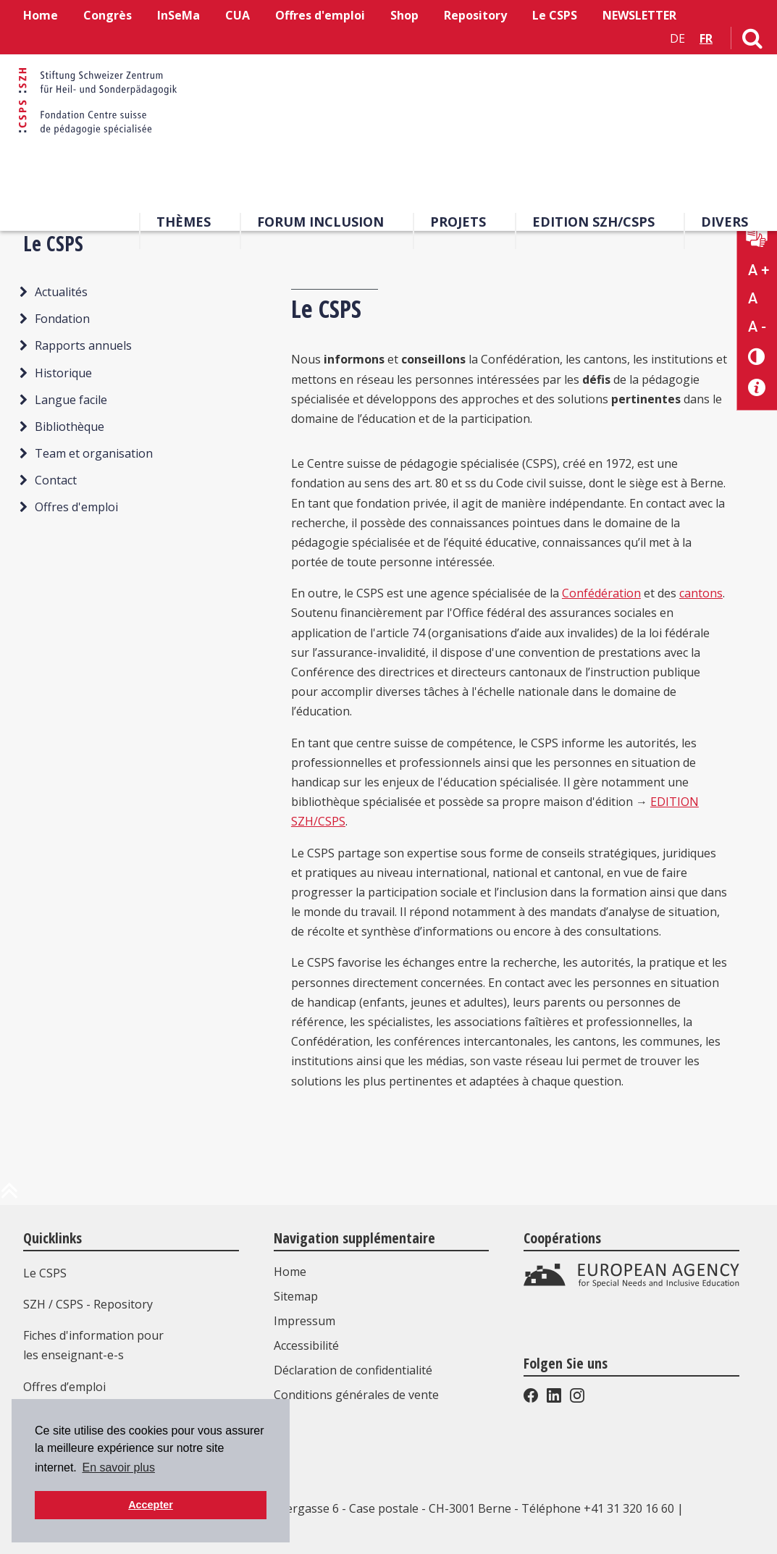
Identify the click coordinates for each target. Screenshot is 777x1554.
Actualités (61, 292)
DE (677, 38)
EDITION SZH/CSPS (593, 223)
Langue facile (71, 400)
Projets (458, 223)
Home (40, 15)
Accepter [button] (150, 1505)
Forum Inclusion (320, 223)
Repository (475, 15)
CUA (237, 15)
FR (706, 38)
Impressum (306, 1321)
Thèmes (183, 223)
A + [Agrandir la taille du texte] (758, 270)
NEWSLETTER (639, 15)
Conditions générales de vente (357, 1395)
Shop (404, 15)
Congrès (107, 15)
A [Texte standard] (752, 298)
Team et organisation (94, 453)
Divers (724, 223)
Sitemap (297, 1296)
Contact (56, 480)
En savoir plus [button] (118, 1467)
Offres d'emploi (320, 15)
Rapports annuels (83, 345)
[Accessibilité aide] (757, 388)
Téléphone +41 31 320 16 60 (597, 1508)
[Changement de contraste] (757, 356)
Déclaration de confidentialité (354, 1370)
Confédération (601, 593)
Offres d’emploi (64, 1387)
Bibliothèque (69, 426)
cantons (701, 593)
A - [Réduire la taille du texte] (757, 326)
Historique (63, 373)
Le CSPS (554, 15)
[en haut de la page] (9, 1196)
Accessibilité (307, 1345)
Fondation (62, 319)
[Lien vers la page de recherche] (752, 41)
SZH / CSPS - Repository (88, 1304)
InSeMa (178, 15)
